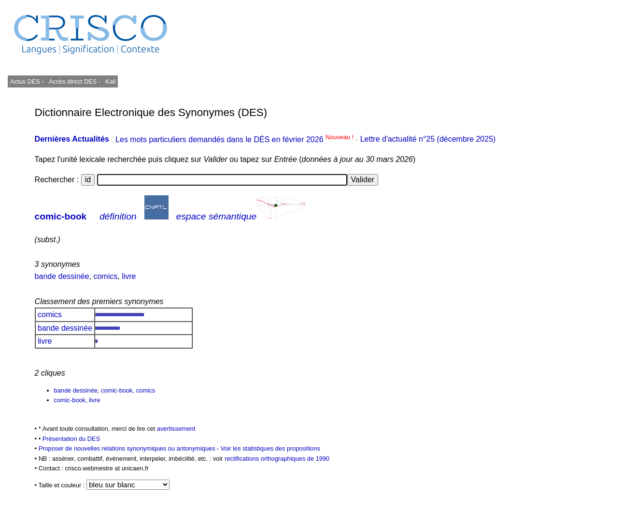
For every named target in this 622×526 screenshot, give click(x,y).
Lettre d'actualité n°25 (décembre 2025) (428, 139)
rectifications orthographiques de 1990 (277, 458)
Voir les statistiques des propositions (270, 448)
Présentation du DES (71, 438)
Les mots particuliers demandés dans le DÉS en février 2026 (235, 139)
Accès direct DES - (74, 81)
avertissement (176, 428)
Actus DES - (27, 81)
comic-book (61, 216)
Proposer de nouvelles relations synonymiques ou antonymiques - (130, 448)
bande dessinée (62, 276)
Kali (110, 81)
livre (129, 276)
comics (105, 276)
